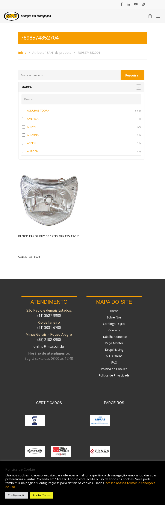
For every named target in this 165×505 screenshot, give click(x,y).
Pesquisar (132, 75)
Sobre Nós (114, 317)
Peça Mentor (114, 343)
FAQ (114, 362)
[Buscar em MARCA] (81, 99)
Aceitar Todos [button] (42, 495)
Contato (114, 330)
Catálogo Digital (114, 324)
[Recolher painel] (138, 87)
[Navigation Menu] (158, 16)
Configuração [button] (17, 495)
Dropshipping (114, 349)
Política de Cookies (114, 369)
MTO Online (114, 356)
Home (114, 311)
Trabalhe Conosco (114, 337)
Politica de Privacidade (114, 375)
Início (22, 52)
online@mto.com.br (49, 346)
